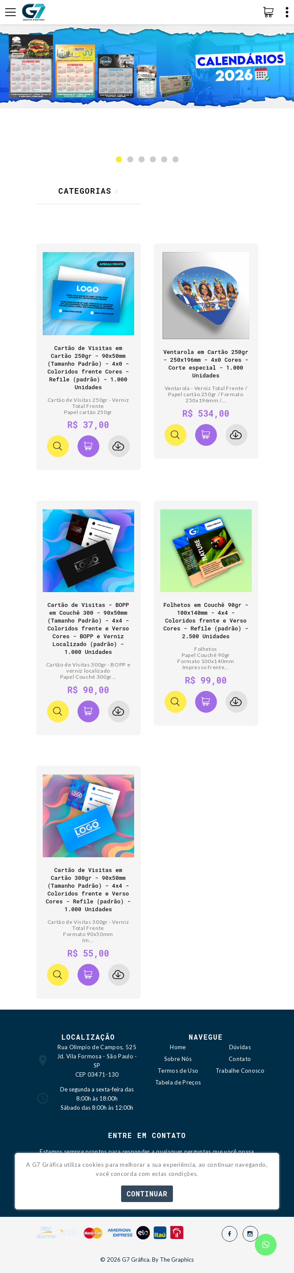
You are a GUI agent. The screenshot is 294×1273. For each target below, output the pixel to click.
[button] (119, 159)
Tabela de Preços (178, 1082)
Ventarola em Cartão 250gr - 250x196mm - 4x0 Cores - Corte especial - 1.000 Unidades (205, 363)
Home (178, 1047)
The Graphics (177, 1259)
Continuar (147, 1193)
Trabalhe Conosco (240, 1070)
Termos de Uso (178, 1070)
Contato (240, 1058)
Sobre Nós (178, 1058)
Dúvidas (240, 1047)
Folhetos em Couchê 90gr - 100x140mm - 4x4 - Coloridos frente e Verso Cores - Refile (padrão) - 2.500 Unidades (205, 620)
